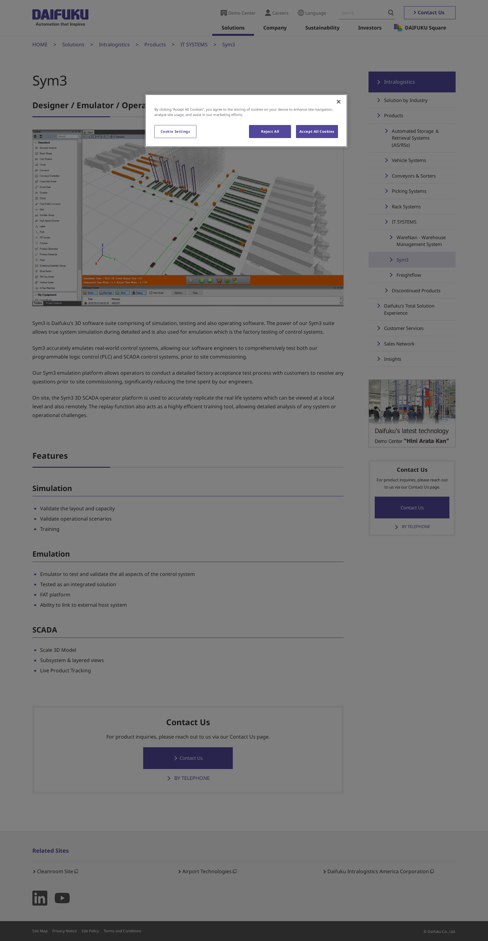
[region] (246, 120)
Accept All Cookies (317, 131)
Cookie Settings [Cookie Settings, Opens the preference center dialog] (175, 131)
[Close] (338, 102)
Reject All (270, 131)
